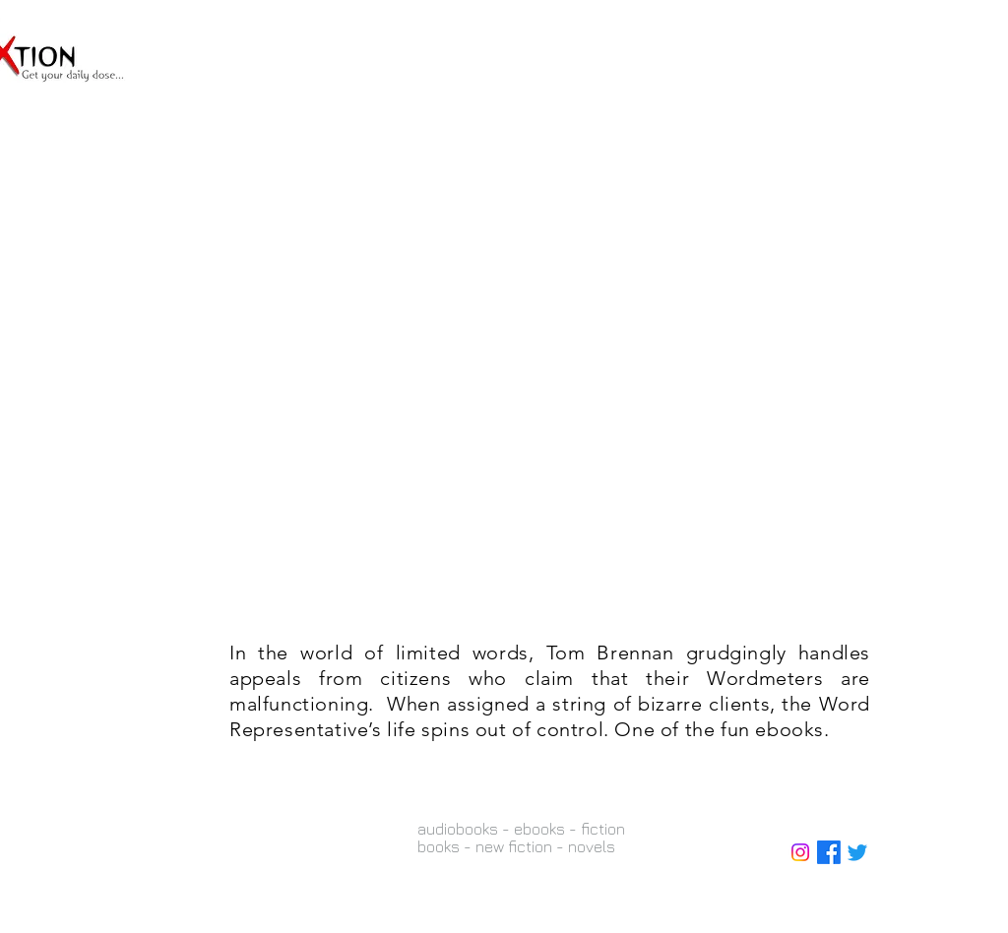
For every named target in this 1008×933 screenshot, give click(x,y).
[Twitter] (857, 852)
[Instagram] (800, 852)
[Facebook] (829, 852)
